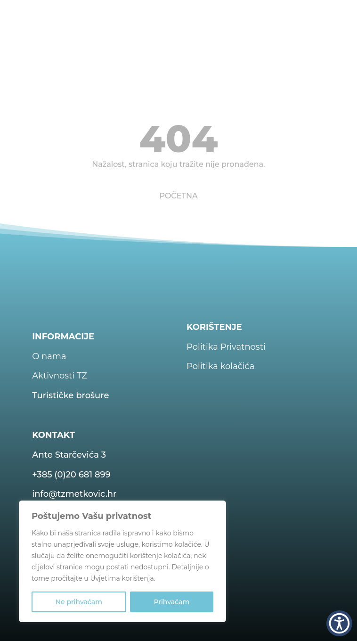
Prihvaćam (171, 602)
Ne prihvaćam (79, 602)
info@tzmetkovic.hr (74, 494)
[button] (339, 623)
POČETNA (178, 195)
